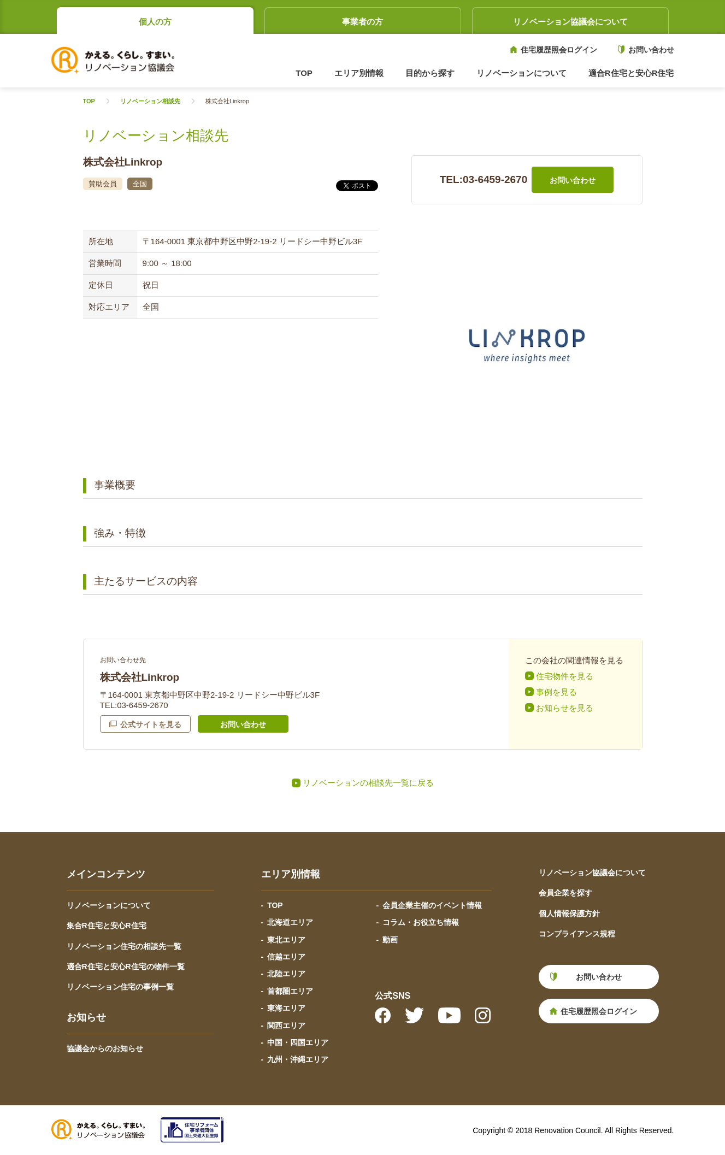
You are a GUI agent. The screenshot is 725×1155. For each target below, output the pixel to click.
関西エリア (286, 1025)
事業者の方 (362, 21)
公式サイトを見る (150, 724)
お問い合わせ (651, 49)
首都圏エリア (290, 991)
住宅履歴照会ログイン (559, 49)
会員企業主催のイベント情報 (432, 905)
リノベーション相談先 (150, 101)
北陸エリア (286, 973)
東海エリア (286, 1008)
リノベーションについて (109, 905)
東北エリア (286, 939)
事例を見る (556, 692)
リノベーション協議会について (570, 21)
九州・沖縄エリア (297, 1059)
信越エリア (286, 956)
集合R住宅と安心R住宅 (106, 925)
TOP (304, 73)
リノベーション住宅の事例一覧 (120, 986)
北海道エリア (290, 922)
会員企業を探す (565, 892)
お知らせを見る (564, 707)
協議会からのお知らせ (105, 1048)
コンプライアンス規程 (577, 933)
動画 (390, 939)
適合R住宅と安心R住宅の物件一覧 (126, 966)
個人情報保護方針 (569, 913)
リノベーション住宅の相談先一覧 (124, 946)
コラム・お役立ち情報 (420, 922)
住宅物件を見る (564, 676)
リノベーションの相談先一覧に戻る (368, 782)
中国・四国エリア (297, 1042)
